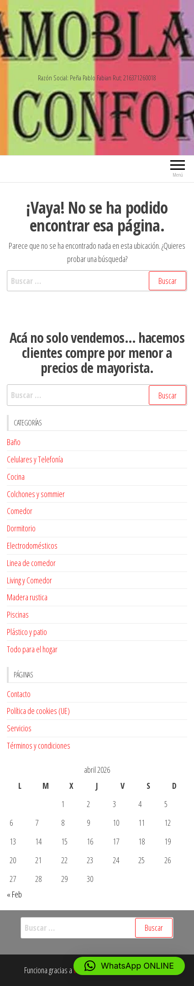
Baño (14, 441)
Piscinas (18, 614)
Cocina (16, 476)
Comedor (19, 510)
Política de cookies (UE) (38, 710)
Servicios (19, 728)
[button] (129, 966)
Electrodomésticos (32, 545)
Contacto (19, 693)
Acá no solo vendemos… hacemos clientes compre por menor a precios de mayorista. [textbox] (97, 352)
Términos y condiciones (38, 745)
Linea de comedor (31, 562)
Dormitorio (21, 528)
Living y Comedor (29, 580)
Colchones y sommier (36, 493)
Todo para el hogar (32, 649)
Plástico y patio (27, 631)
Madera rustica (27, 597)
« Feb (14, 894)
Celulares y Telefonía (35, 459)
